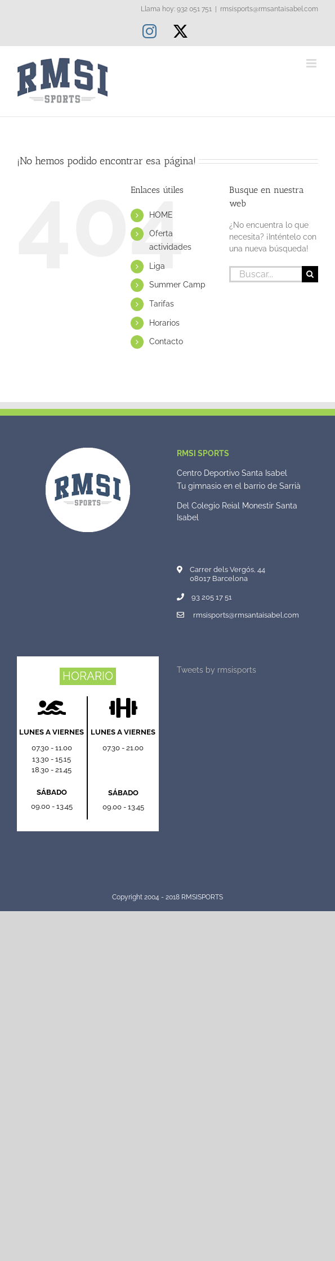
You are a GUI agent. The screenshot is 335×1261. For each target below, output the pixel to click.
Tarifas (161, 303)
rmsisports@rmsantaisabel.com (269, 9)
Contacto (166, 341)
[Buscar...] (265, 274)
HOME (161, 214)
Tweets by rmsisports (216, 669)
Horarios (164, 322)
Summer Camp (177, 284)
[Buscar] (310, 274)
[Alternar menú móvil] (312, 63)
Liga (157, 266)
